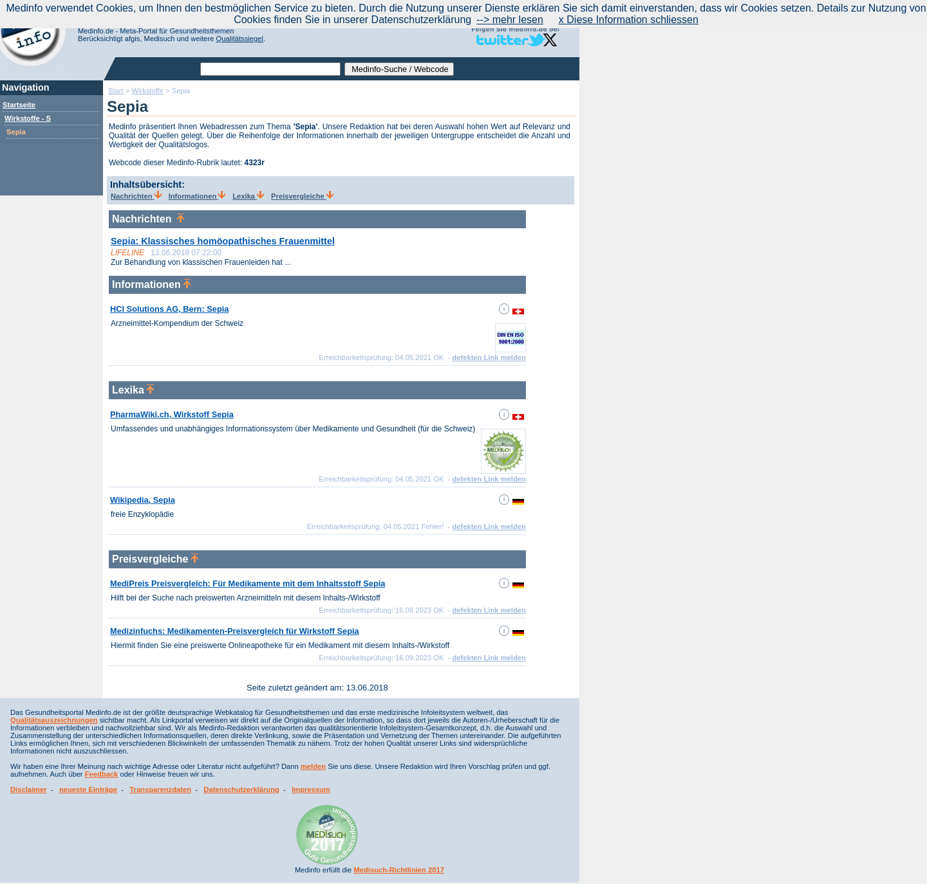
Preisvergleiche (302, 196)
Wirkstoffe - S (28, 118)
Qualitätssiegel (239, 38)
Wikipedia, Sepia (142, 500)
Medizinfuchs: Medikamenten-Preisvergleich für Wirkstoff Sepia (234, 631)
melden (313, 766)
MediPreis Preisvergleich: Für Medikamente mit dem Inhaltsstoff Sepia (247, 583)
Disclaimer (28, 789)
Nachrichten (136, 196)
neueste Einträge (88, 789)
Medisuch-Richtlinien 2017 (398, 870)
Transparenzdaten (160, 789)
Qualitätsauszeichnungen (54, 720)
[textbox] (270, 69)
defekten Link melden (488, 357)
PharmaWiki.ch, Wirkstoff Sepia (172, 414)
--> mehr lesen (509, 19)
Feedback (101, 774)
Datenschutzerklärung (241, 789)
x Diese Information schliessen (628, 19)
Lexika (248, 196)
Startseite (19, 105)
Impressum (311, 789)
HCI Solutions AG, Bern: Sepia (169, 309)
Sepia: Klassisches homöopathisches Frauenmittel (223, 241)
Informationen (197, 196)
